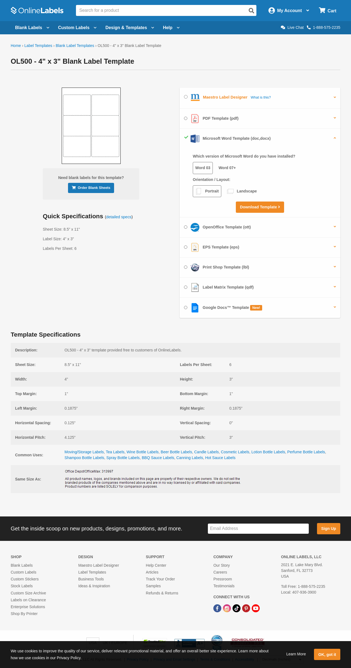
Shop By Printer (24, 613)
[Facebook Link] (217, 608)
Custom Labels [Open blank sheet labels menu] (77, 27)
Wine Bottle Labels (143, 452)
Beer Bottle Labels (176, 452)
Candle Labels (206, 452)
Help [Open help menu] (171, 27)
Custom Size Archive (28, 593)
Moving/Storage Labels (84, 452)
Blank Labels (22, 565)
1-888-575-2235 (323, 27)
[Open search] (251, 11)
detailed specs (118, 217)
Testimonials (223, 586)
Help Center (156, 565)
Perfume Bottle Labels (306, 452)
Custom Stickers (25, 579)
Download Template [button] (260, 207)
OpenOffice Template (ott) (217, 227)
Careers (220, 572)
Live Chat (292, 27)
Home (16, 45)
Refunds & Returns (162, 593)
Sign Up (328, 528)
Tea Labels (115, 452)
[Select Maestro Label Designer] (186, 97)
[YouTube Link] (256, 608)
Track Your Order (160, 579)
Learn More (296, 654)
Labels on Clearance (28, 600)
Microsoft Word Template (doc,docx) (227, 138)
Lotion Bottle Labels (268, 452)
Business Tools (91, 579)
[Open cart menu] (327, 10)
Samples (153, 586)
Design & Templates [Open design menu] (129, 27)
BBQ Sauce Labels (158, 457)
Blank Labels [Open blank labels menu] (32, 27)
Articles (152, 572)
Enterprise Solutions (28, 607)
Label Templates (38, 45)
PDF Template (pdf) (211, 118)
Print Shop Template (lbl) (216, 267)
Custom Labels (23, 572)
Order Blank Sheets (91, 188)
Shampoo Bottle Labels (84, 457)
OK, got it (327, 654)
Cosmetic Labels (235, 452)
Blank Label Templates (75, 45)
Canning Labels (189, 457)
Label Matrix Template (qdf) (219, 287)
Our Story (221, 565)
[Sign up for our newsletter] (258, 529)
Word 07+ (227, 168)
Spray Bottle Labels (123, 457)
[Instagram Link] (227, 608)
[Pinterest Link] (246, 608)
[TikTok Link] (237, 608)
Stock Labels (22, 586)
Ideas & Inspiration (94, 586)
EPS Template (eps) (211, 247)
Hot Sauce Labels (220, 457)
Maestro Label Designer (98, 565)
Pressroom (222, 579)
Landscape (242, 191)
